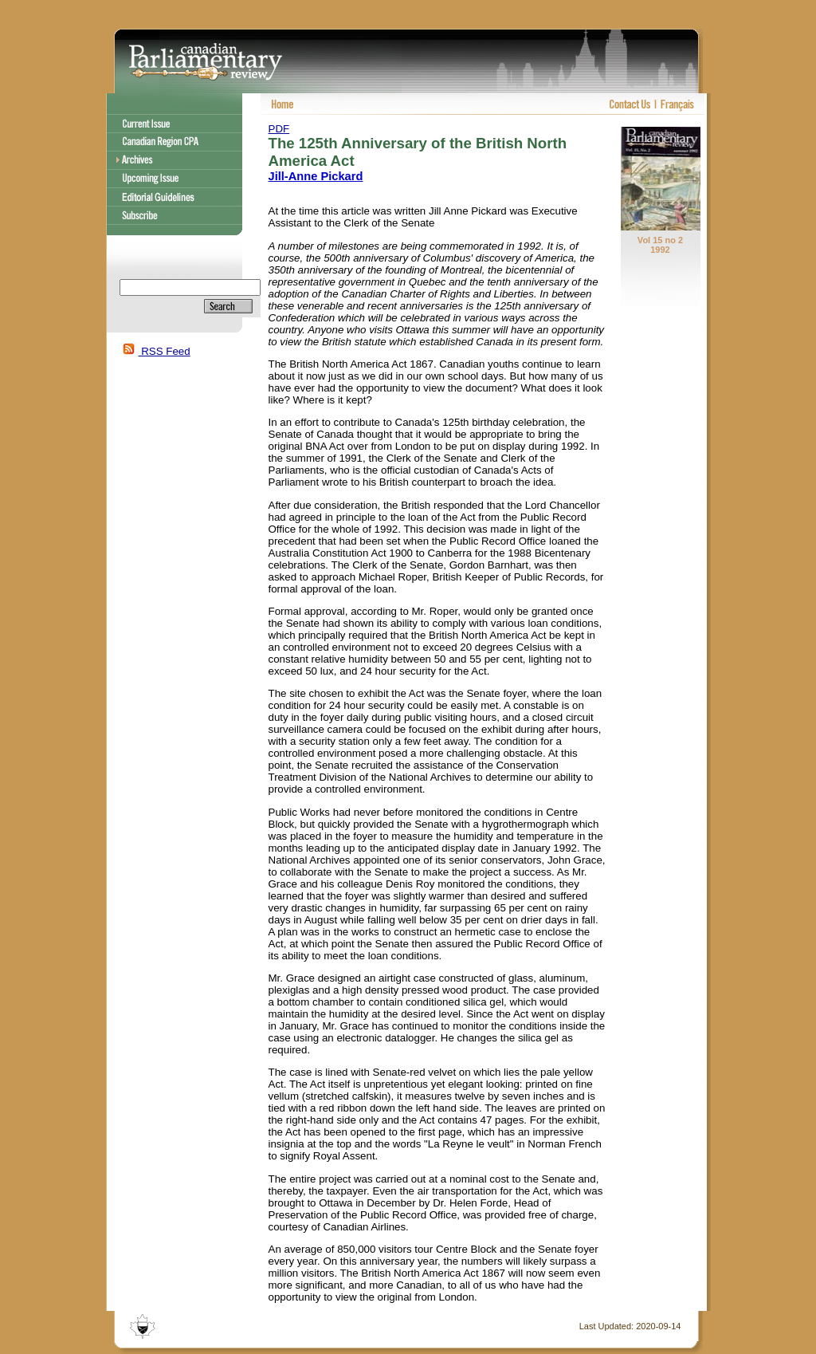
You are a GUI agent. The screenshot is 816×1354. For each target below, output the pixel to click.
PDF (279, 129)
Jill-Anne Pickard (316, 176)
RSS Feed (154, 351)
